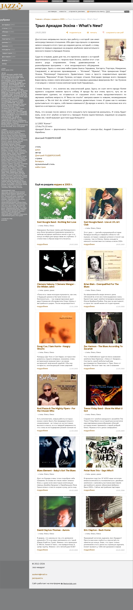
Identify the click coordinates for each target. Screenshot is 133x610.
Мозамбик (11, 184)
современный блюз (12, 208)
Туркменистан (6, 168)
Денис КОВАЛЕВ (14, 94)
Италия (17, 147)
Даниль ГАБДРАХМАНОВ (19, 125)
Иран (16, 146)
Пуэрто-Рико (5, 162)
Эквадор (4, 174)
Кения (25, 175)
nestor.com (42, 1)
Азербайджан (20, 131)
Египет (24, 181)
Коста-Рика (10, 152)
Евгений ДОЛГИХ (17, 97)
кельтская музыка (21, 204)
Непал (24, 156)
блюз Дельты (11, 195)
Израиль (12, 144)
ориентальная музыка (8, 202)
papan (3, 74)
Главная (38, 19)
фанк (9, 211)
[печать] (92, 32)
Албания (13, 178)
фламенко (15, 211)
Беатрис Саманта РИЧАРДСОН (10, 88)
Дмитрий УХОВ (19, 95)
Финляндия (5, 171)
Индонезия (5, 146)
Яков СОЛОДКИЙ (19, 126)
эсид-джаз (23, 214)
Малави (4, 184)
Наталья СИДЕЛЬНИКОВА (10, 110)
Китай (16, 150)
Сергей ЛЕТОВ (16, 117)
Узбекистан (5, 169)
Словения (4, 165)
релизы (6, 42)
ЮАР (23, 174)
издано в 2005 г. (59, 19)
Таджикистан (17, 186)
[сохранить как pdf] (113, 32)
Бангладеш (14, 134)
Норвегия (16, 159)
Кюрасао (9, 177)
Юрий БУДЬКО (6, 122)
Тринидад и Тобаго (15, 166)
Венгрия (23, 137)
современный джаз (8, 215)
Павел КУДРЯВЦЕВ (7, 114)
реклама (4, 220)
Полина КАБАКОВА (21, 114)
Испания (12, 147)
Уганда (20, 168)
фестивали (8, 57)
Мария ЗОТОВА (13, 106)
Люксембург (20, 153)
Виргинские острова (16, 138)
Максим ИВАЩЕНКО (13, 104)
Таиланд (21, 165)
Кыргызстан (23, 152)
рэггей (15, 207)
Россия (13, 162)
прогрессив (21, 205)
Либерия (18, 183)
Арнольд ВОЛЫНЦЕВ (16, 86)
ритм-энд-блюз (6, 207)
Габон (10, 140)
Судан (11, 165)
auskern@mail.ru (39, 574)
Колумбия (22, 150)
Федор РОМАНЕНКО (19, 120)
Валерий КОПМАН (17, 89)
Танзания (4, 187)
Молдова (18, 156)
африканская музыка (8, 193)
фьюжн (21, 211)
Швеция (21, 172)
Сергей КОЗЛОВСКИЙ (10, 116)
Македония (5, 155)
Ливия (24, 183)
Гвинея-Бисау (16, 181)
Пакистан (24, 159)
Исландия (4, 147)
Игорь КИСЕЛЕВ (6, 126)
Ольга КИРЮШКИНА (8, 113)
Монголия (18, 184)
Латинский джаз (10, 196)
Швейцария (14, 172)
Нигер (25, 184)
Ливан (9, 153)
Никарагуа (21, 158)
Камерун (4, 150)
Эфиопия (18, 174)
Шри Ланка (5, 178)
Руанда (4, 186)
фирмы (6, 60)
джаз (7, 70)
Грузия (15, 141)
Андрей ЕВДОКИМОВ (8, 82)
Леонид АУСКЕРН (17, 101)
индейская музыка (14, 199)
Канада (10, 150)
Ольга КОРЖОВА (21, 113)
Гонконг (4, 141)
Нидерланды (12, 158)
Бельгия (4, 135)
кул (25, 195)
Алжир (3, 132)
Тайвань (4, 166)
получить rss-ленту (96, 11)
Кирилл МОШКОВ (13, 98)
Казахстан (9, 149)
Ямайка (3, 175)
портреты (8, 39)
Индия (17, 144)
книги (6, 35)
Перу (9, 160)
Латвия (3, 153)
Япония (19, 187)
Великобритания (14, 137)
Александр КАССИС (8, 76)
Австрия (12, 131)
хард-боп (4, 213)
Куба (16, 152)
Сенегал (4, 163)
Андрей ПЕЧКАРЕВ (15, 83)
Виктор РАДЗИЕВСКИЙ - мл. (10, 91)
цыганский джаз (14, 213)
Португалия (22, 160)
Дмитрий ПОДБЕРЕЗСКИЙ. (48, 155)
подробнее (42, 244)
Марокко (4, 156)
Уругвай (19, 169)
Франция (13, 171)
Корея (3, 152)
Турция (14, 168)
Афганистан (5, 134)
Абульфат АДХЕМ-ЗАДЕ (15, 74)
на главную (52, 11)
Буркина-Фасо (18, 180)
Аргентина (10, 132)
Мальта (24, 177)
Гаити (18, 140)
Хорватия (20, 171)
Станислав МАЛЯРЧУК (8, 119)
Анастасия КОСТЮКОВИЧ (9, 79)
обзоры (8, 32)
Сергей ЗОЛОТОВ (7, 116)
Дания (20, 141)
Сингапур (16, 163)
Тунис (24, 166)
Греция (9, 141)
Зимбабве (4, 144)
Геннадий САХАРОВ (15, 92)
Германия (24, 140)
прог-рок (4, 205)
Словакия (24, 163)
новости (62, 11)
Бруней (10, 180)
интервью (8, 25)
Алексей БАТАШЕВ (13, 77)
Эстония (11, 174)
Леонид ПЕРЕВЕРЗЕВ (8, 102)
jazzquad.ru (37, 578)
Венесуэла (4, 138)
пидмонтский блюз (8, 204)
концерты (8, 50)
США (15, 165)
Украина (13, 169)
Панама (4, 160)
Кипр (3, 177)
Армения (17, 132)
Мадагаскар (17, 177)
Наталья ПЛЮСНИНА (17, 109)
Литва (14, 153)
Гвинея (9, 181)
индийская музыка (12, 201)
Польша (14, 160)
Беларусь (21, 134)
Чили (7, 172)
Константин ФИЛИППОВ (9, 100)
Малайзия (13, 155)
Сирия (9, 186)
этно (11, 70)
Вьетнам (4, 140)
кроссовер (12, 205)
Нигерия (4, 158)
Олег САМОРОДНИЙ (20, 111)
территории (9, 53)
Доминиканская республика (11, 143)
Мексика (11, 156)
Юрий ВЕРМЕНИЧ (18, 122)
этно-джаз (19, 215)
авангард (4, 192)
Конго (3, 183)
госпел (17, 198)
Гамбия (3, 181)
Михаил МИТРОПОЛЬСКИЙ (12, 106)
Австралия (4, 131)
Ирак (11, 146)
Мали (19, 155)
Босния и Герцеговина (14, 175)
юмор (4, 64)
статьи (7, 28)
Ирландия (21, 146)
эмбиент (16, 214)
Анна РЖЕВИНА (14, 85)
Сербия (10, 163)
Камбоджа (18, 149)
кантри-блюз (21, 202)
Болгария (15, 135)
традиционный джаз (13, 209)
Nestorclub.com (69, 583)
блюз (3, 70)
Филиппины (12, 187)
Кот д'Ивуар (10, 183)
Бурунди (4, 137)
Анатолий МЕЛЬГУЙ (18, 80)
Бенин (9, 135)
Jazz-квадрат (13, 9)
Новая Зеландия (7, 159)
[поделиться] (73, 32)
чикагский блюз (6, 214)
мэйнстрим (11, 198)
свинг (20, 207)
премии (7, 46)
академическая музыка (17, 192)
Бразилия (22, 135)
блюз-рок (20, 195)
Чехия (3, 172)
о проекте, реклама (77, 11)
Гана (14, 140)
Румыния (19, 162)
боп (2, 196)
